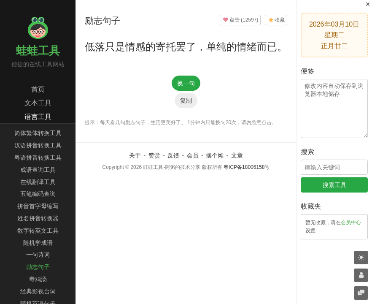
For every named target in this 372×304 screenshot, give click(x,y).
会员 (193, 155)
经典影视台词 (38, 291)
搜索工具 (334, 185)
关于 (135, 155)
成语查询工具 (38, 169)
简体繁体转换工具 (38, 133)
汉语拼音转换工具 (38, 145)
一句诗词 (38, 254)
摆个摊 (215, 155)
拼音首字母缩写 (38, 206)
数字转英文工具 (38, 230)
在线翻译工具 (38, 182)
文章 (237, 155)
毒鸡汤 (38, 279)
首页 (38, 89)
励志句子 (38, 266)
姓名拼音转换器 (38, 218)
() (240, 20)
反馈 (173, 155)
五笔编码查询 (38, 193)
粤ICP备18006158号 (247, 167)
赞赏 (154, 155)
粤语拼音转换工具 (38, 157)
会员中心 (351, 222)
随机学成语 (38, 242)
